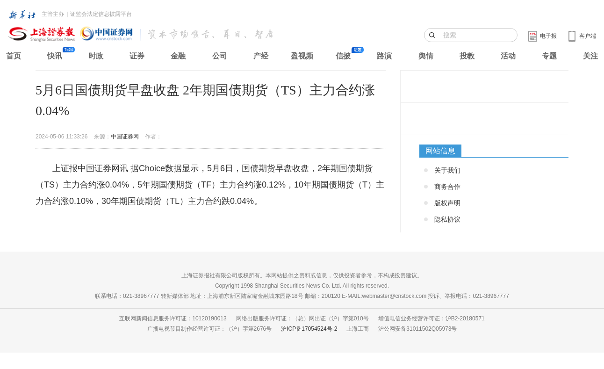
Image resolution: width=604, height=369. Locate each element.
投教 (467, 56)
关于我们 (447, 170)
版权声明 (447, 203)
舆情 (425, 56)
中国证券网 (125, 136)
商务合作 (447, 186)
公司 (219, 56)
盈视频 (302, 56)
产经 (260, 56)
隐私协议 (447, 219)
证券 (136, 56)
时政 (95, 56)
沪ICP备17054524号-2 (309, 329)
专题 (549, 56)
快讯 (54, 56)
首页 (13, 56)
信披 (343, 56)
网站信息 (440, 151)
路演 (384, 56)
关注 (590, 56)
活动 (508, 56)
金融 (178, 56)
